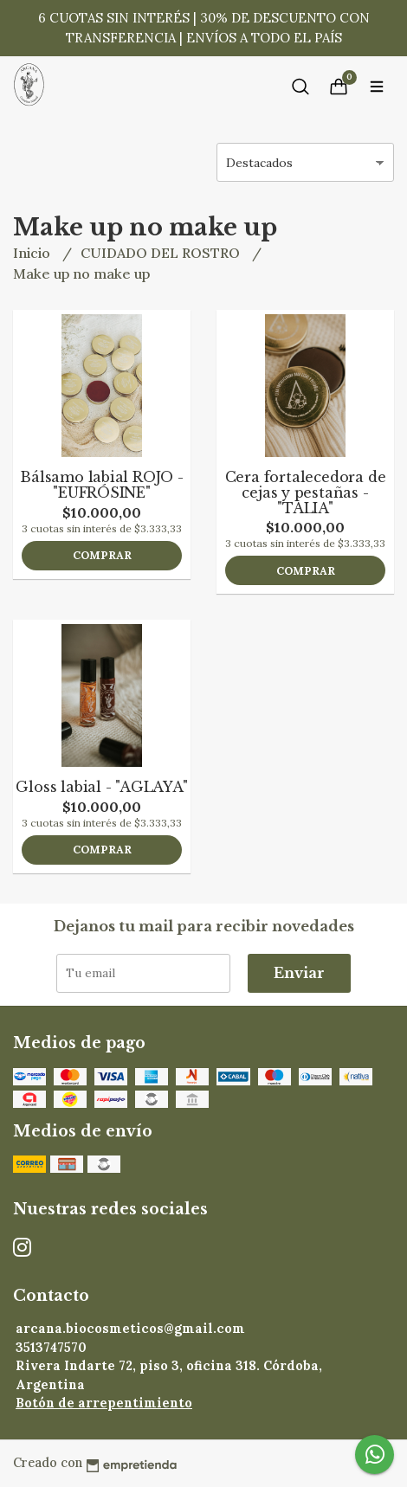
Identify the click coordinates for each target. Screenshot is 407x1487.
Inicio (33, 252)
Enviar (299, 973)
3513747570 (51, 1347)
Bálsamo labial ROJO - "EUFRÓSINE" (102, 484)
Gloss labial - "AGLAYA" (101, 786)
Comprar (102, 555)
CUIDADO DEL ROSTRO (162, 252)
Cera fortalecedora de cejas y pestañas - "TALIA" (305, 492)
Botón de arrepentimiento (104, 1403)
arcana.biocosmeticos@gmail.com (130, 1328)
